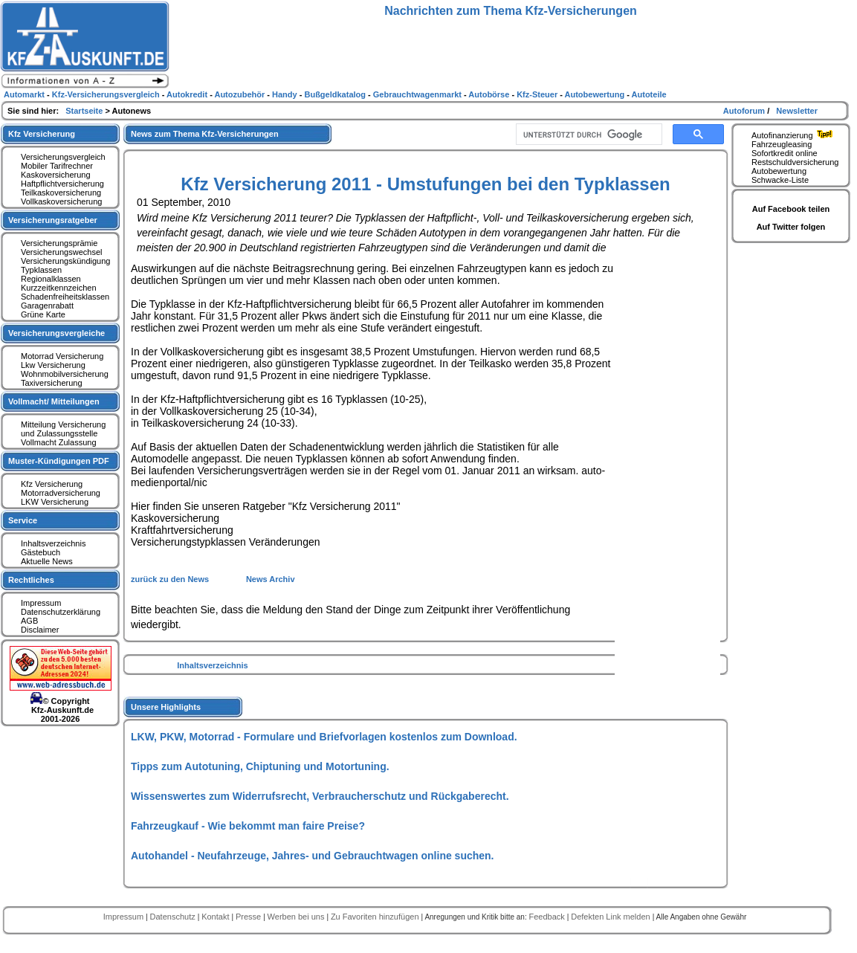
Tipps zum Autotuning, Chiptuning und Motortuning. (260, 766)
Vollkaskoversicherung (61, 201)
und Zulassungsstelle (59, 433)
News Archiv (270, 579)
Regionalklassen (51, 278)
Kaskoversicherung (56, 174)
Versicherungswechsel (61, 252)
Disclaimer (40, 629)
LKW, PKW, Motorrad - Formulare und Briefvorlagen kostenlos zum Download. (324, 737)
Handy (286, 94)
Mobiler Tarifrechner (57, 165)
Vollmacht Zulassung (59, 442)
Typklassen (41, 269)
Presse (249, 916)
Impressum (41, 602)
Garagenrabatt (47, 305)
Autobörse (489, 94)
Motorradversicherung (60, 492)
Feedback (547, 916)
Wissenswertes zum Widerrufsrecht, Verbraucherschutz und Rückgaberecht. (320, 796)
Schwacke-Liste (780, 179)
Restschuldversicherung (794, 162)
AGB (29, 620)
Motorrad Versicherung (62, 356)
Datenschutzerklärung (60, 611)
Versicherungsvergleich (63, 156)
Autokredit (188, 94)
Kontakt (216, 916)
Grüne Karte (43, 314)
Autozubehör (240, 94)
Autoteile (649, 94)
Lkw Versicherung (53, 365)
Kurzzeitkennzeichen (59, 287)
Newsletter (797, 110)
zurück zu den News (171, 579)
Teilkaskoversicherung (61, 192)
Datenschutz (174, 916)
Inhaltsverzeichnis (212, 665)
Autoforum (745, 110)
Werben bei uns (297, 916)
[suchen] (587, 134)
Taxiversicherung (52, 382)
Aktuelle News (47, 561)
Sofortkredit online (784, 153)
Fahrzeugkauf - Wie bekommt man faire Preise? (248, 826)
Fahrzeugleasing (781, 144)
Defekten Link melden (611, 916)
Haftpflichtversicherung (62, 183)
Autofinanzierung (793, 135)
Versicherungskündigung (65, 260)
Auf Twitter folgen (791, 226)
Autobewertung (778, 171)
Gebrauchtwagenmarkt (418, 94)
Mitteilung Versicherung (63, 424)
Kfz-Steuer (538, 94)
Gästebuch (40, 552)
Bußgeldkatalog (336, 94)
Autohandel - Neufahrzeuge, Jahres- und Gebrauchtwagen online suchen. (312, 856)
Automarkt (25, 94)
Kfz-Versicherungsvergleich (107, 94)
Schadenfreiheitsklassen (65, 296)
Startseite (85, 110)
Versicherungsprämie (59, 243)
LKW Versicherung (54, 501)
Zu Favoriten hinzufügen (376, 916)
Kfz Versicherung (52, 483)
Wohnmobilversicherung (65, 373)
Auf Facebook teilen (791, 208)
